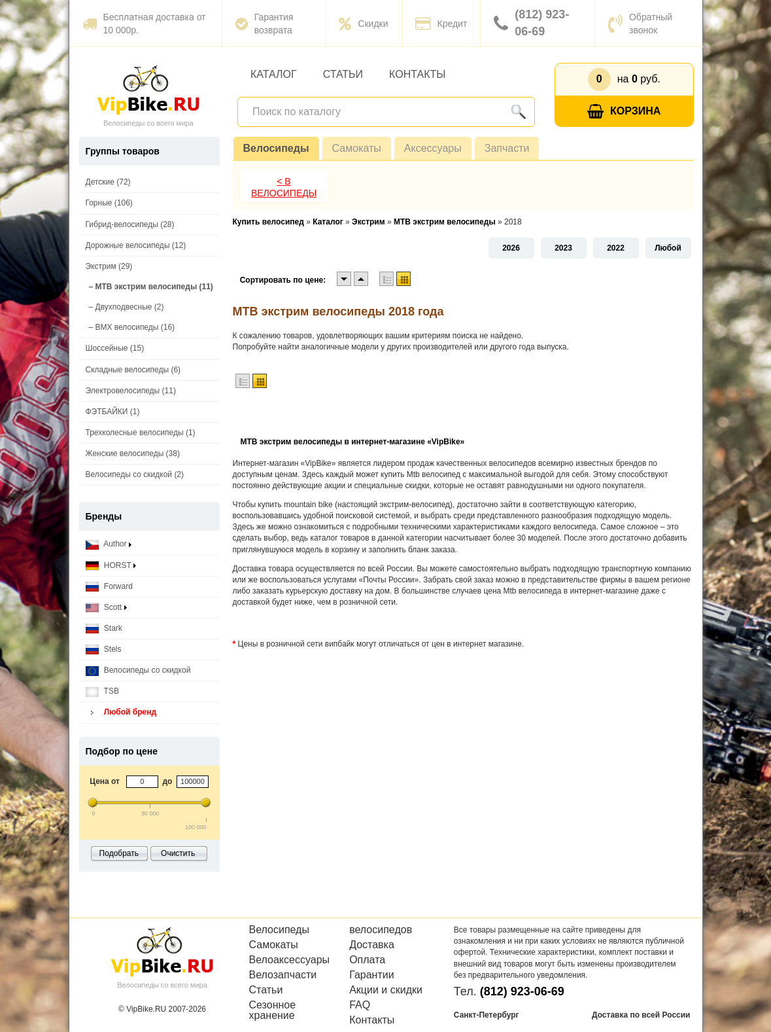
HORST (111, 566)
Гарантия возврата (264, 23)
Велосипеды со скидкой (138, 670)
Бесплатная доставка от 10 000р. (144, 23)
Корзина (623, 111)
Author (108, 544)
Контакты (417, 74)
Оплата (367, 960)
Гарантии (371, 975)
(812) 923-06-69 (531, 23)
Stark (104, 628)
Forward (109, 587)
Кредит (441, 23)
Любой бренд (121, 712)
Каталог (273, 74)
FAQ (359, 1005)
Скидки (363, 23)
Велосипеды (276, 148)
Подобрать (119, 853)
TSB (102, 691)
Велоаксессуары (289, 960)
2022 (616, 248)
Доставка (371, 945)
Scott (106, 608)
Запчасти (507, 148)
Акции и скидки (385, 990)
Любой (668, 248)
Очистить (178, 853)
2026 (511, 248)
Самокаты (356, 148)
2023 (563, 248)
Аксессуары (433, 148)
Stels (104, 649)
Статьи (343, 74)
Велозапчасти (283, 975)
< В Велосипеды (284, 187)
